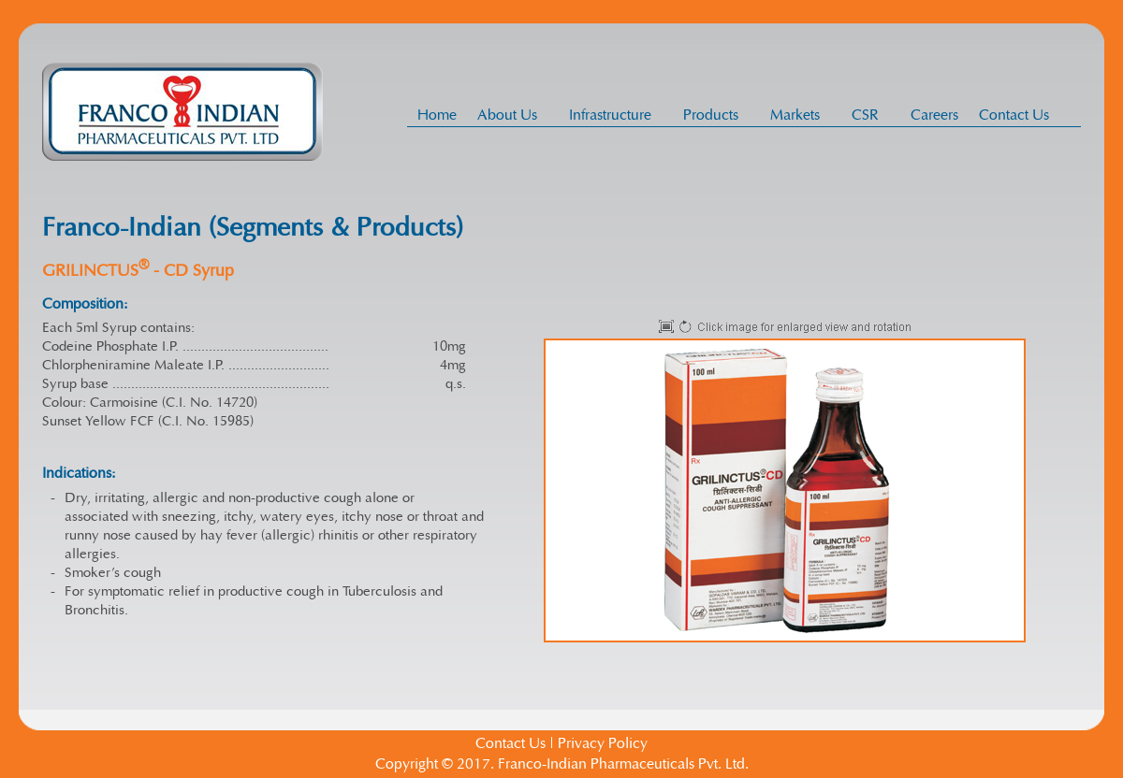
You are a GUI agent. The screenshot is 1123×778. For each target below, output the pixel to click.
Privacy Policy (603, 743)
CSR (870, 115)
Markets (800, 115)
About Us (512, 115)
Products (716, 115)
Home (437, 115)
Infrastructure (615, 115)
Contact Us (1014, 115)
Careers (934, 115)
